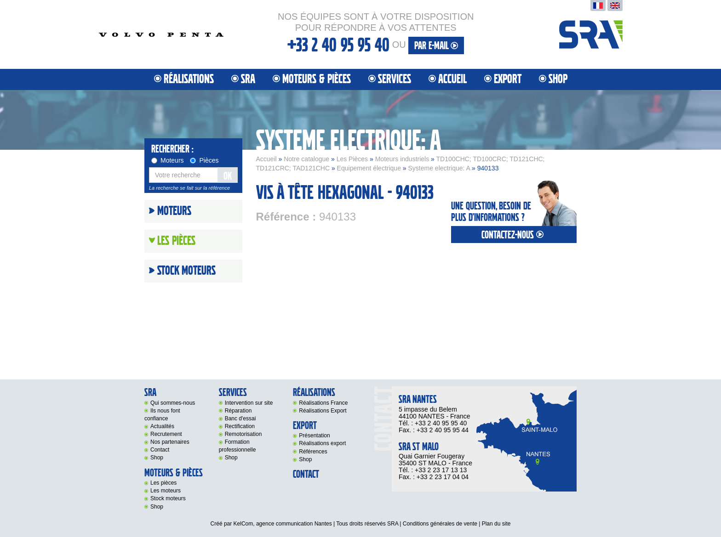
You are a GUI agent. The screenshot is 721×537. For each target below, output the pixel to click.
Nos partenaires (169, 442)
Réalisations (189, 79)
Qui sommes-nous (172, 403)
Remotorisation (243, 434)
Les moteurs (165, 490)
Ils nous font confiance (162, 414)
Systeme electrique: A (439, 168)
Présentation (314, 435)
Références (313, 451)
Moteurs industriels (402, 159)
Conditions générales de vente (440, 523)
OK (227, 176)
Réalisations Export (322, 410)
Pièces (204, 160)
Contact (159, 450)
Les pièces (163, 483)
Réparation (238, 410)
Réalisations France (323, 403)
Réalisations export (322, 443)
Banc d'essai (240, 418)
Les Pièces (352, 159)
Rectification (240, 426)
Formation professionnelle (237, 446)
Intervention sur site (249, 403)
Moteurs (167, 160)
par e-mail (436, 46)
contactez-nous (513, 235)
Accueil (452, 79)
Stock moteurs (186, 271)
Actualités (162, 426)
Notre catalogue (306, 159)
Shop (558, 79)
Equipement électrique (369, 168)
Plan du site (496, 523)
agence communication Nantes (294, 523)
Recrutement (166, 434)
